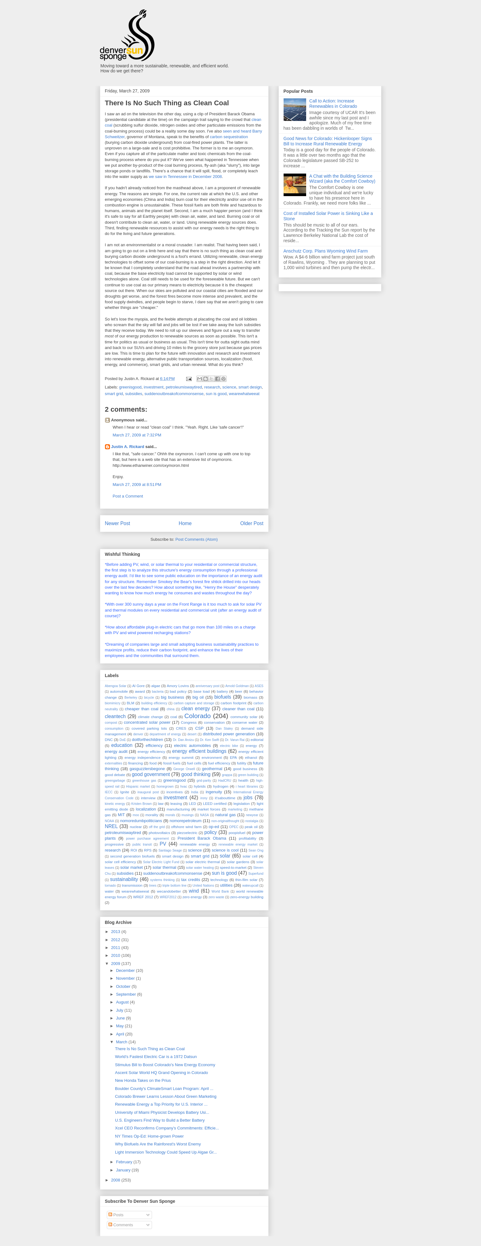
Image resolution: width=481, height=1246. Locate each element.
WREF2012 (168, 897)
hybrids (200, 786)
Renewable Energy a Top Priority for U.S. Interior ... (161, 1104)
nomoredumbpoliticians (141, 820)
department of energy (165, 734)
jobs (248, 797)
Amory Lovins (178, 686)
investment (154, 387)
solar (225, 855)
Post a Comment (128, 496)
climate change (150, 717)
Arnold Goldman (237, 686)
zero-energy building (246, 897)
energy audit (116, 751)
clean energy (195, 708)
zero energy (192, 897)
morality (151, 815)
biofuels (222, 697)
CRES (181, 728)
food (153, 763)
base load (202, 691)
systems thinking (162, 880)
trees (152, 885)
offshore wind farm (186, 827)
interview (148, 798)
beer (238, 691)
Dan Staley (224, 728)
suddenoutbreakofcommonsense (174, 393)
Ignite (124, 792)
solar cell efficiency (120, 862)
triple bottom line (174, 885)
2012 (116, 939)
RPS (148, 850)
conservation (214, 722)
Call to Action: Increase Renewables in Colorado (333, 103)
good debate (115, 775)
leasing (176, 803)
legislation (241, 803)
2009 (116, 963)
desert (191, 734)
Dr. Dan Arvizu (183, 740)
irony (203, 798)
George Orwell (184, 769)
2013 (116, 931)
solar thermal (164, 867)
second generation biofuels (132, 856)
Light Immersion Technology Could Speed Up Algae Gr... (166, 1152)
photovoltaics (159, 833)
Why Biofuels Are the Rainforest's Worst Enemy (158, 1144)
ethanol (251, 757)
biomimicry (113, 703)
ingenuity (214, 792)
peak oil (251, 827)
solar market (131, 867)
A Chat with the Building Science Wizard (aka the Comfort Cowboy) (342, 179)
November (126, 978)
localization (146, 809)
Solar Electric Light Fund (161, 862)
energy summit (181, 757)
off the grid (157, 827)
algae (155, 686)
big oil (198, 697)
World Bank (220, 891)
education (122, 745)
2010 (116, 955)
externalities (113, 763)
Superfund (255, 873)
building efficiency (154, 703)
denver (138, 734)
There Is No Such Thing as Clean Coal (150, 1048)
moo (136, 815)
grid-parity (203, 780)
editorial (257, 740)
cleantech (115, 716)
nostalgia (252, 821)
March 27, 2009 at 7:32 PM (137, 435)
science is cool (225, 850)
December (126, 970)
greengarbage (115, 780)
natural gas (225, 814)
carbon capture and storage (194, 703)
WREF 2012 (143, 897)
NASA (204, 815)
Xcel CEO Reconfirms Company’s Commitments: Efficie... (167, 1128)
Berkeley (130, 697)
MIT (121, 814)
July (120, 1010)
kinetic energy (115, 803)
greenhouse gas (144, 780)
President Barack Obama (202, 838)
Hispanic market (138, 786)
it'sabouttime (225, 798)
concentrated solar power (147, 722)
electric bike (229, 746)
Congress (188, 722)
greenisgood (130, 387)
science (229, 387)
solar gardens (238, 862)
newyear (252, 815)
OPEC (233, 827)
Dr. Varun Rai (234, 740)
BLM (130, 703)
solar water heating (200, 867)
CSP (199, 728)
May (120, 1026)
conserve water (245, 722)
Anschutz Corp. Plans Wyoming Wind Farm (326, 250)
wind (194, 891)
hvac (183, 786)
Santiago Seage (170, 850)
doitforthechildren (147, 739)
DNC (109, 740)
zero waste (216, 897)
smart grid (114, 393)
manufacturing (178, 809)
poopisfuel (237, 833)
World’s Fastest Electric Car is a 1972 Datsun (156, 1056)
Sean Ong (255, 850)
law (161, 803)
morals (170, 815)
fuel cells (194, 763)
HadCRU (224, 780)
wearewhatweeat (244, 393)
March (122, 1042)
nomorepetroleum (185, 820)
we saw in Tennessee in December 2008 (185, 176)
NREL (111, 826)
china (171, 709)
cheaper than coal (142, 708)
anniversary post (207, 686)
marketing (235, 809)
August (123, 1002)
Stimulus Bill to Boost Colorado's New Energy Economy (165, 1064)
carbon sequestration (229, 136)
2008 (116, 1180)
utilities (226, 885)
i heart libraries (247, 786)
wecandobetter (169, 891)
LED (192, 803)
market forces (208, 809)
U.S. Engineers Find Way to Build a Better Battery (160, 1120)
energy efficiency (151, 751)
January (124, 1170)
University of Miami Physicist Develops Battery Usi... (162, 1112)
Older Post (252, 523)
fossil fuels (171, 763)
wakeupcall (250, 885)
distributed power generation (229, 734)
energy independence (142, 757)
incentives (174, 792)
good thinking (196, 774)
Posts (115, 1214)
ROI (134, 850)
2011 (116, 947)
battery (222, 691)
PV (163, 844)
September (126, 994)
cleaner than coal (238, 708)
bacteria (158, 691)
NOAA (109, 821)
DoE (122, 740)
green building (248, 775)
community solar (243, 717)
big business (172, 697)
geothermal (212, 768)
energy (251, 745)
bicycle (149, 697)
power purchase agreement (147, 838)
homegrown (165, 786)
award (140, 691)
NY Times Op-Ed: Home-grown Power (149, 1136)
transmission (132, 885)
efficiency (154, 745)
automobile (119, 691)
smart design (250, 387)
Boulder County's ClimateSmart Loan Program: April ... (164, 1088)
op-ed (214, 826)
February (124, 1162)
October (124, 986)
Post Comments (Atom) (196, 539)
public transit (142, 844)
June (121, 1018)
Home (185, 523)
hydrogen (220, 786)
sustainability (124, 879)
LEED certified (215, 803)
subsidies (133, 393)
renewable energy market (238, 844)
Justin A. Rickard (127, 446)
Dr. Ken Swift (209, 740)
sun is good (216, 393)
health (243, 780)
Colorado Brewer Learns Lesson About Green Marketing (166, 1096)
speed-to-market (233, 867)
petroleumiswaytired (184, 387)
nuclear (136, 827)
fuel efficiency (219, 763)
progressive (114, 844)
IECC (109, 792)
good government (151, 774)
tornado (110, 885)
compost (111, 722)
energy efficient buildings (199, 751)
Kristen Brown (141, 803)
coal (173, 717)
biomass (251, 697)
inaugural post (148, 792)
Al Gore (138, 686)
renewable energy (195, 844)
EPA (233, 757)
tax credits (190, 879)
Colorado (197, 715)
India (194, 792)
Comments (120, 1225)
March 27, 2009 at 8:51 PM (137, 484)
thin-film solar (246, 880)
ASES (259, 686)
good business (245, 769)
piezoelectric (187, 833)
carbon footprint (233, 703)
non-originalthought (225, 821)
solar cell (250, 856)
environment (211, 757)
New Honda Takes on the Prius (143, 1080)
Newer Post (117, 523)
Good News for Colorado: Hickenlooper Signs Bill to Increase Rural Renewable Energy (328, 141)
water (109, 891)
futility (241, 763)
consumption (114, 728)
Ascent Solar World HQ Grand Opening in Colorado (161, 1072)
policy (210, 832)
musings (187, 815)
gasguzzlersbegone (147, 768)
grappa (227, 775)
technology (219, 880)
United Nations (203, 885)
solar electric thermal (203, 862)
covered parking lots (149, 728)
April (120, 1034)
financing (135, 763)
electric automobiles (192, 745)
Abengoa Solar (116, 686)
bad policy (178, 691)
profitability (247, 838)
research (212, 387)
